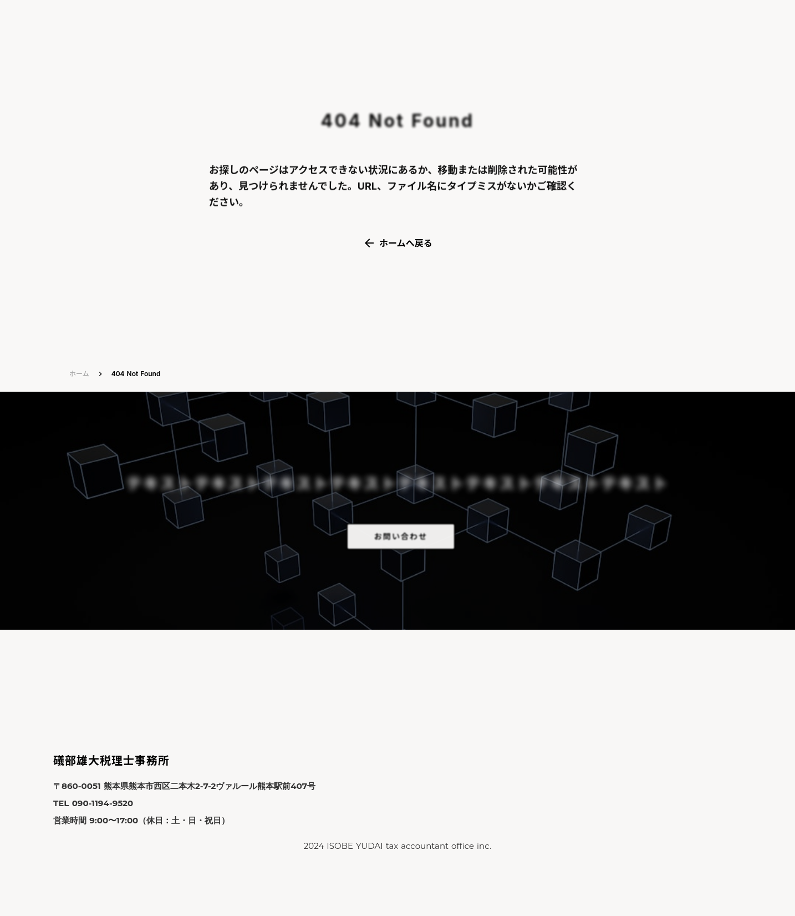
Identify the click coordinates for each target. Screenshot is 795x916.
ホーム (79, 374)
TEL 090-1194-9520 (93, 803)
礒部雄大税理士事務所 (111, 760)
